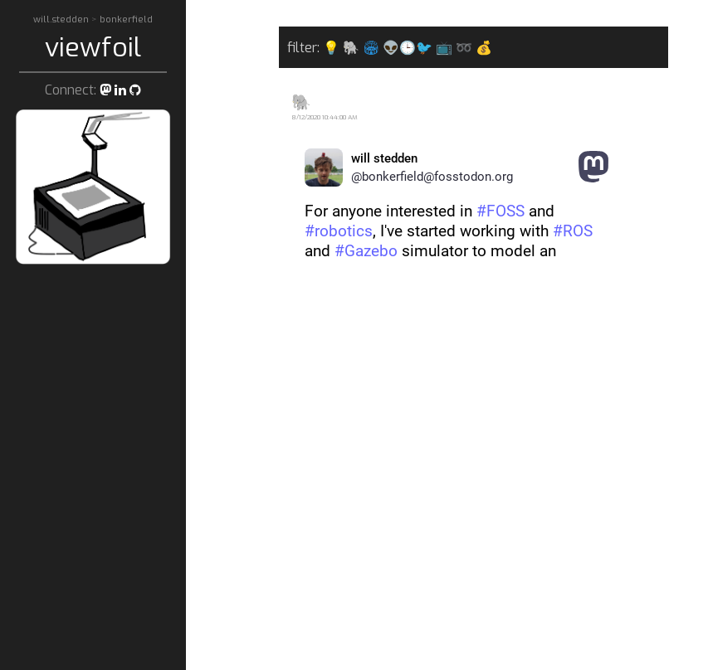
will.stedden (62, 19)
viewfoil (93, 47)
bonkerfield (126, 19)
